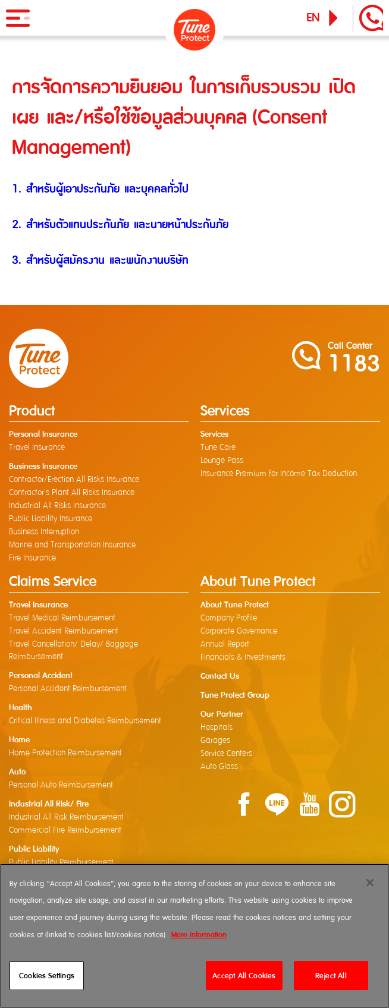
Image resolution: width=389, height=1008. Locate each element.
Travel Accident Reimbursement (63, 631)
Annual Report (224, 644)
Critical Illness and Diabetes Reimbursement (85, 720)
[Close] (370, 883)
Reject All (331, 975)
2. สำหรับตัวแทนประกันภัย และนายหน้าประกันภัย (120, 224)
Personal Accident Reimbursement (68, 688)
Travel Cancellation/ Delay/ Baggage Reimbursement (73, 650)
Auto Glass (219, 766)
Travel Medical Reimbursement (62, 618)
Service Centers (226, 753)
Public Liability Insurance (50, 518)
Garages (215, 740)
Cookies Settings (46, 975)
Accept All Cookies (243, 975)
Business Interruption (44, 531)
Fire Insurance (32, 558)
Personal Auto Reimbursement (61, 785)
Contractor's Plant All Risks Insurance (71, 492)
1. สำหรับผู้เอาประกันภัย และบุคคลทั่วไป (100, 189)
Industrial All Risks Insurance (57, 505)
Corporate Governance (238, 631)
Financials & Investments (243, 657)
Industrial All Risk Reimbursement (66, 817)
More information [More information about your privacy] (199, 934)
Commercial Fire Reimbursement (65, 830)
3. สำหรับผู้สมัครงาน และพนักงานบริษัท (100, 260)
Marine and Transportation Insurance (72, 545)
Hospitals (216, 727)
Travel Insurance (37, 447)
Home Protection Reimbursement (65, 753)
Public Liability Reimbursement (61, 862)
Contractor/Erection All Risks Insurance (74, 479)
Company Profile (228, 618)
